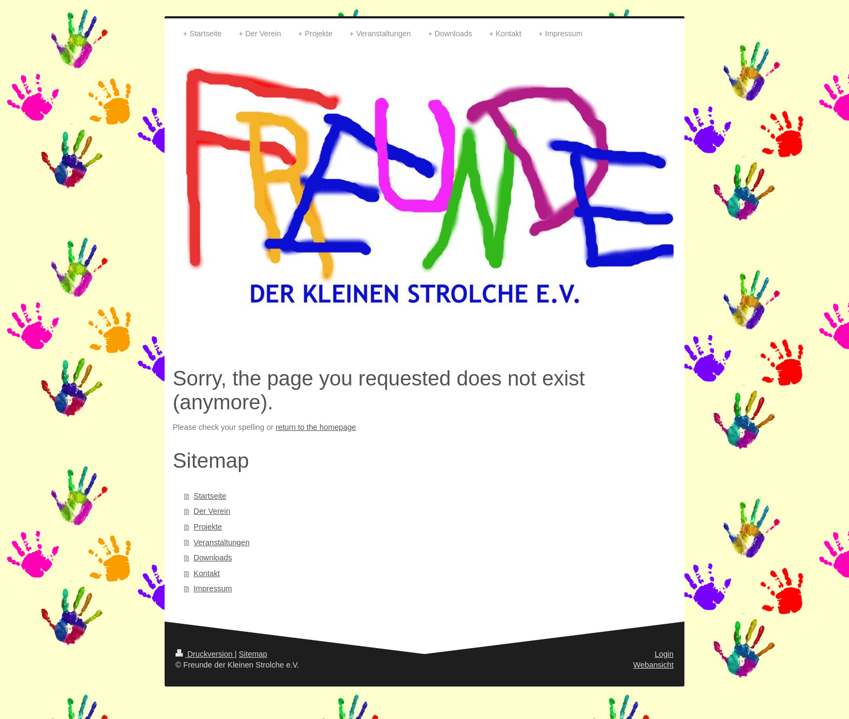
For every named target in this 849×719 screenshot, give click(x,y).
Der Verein (212, 511)
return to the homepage (316, 427)
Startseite (210, 496)
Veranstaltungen (222, 542)
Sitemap (253, 654)
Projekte (208, 526)
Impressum (213, 588)
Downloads (213, 557)
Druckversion (204, 654)
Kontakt (207, 573)
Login (664, 654)
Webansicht (654, 665)
